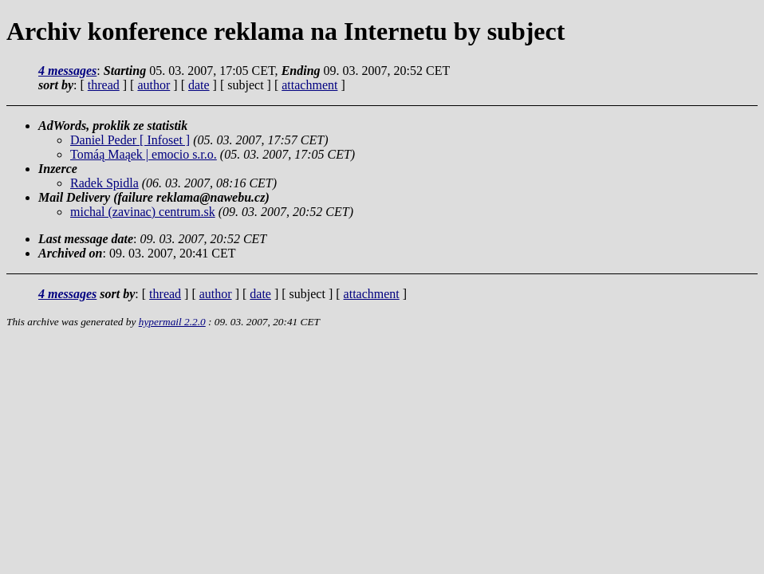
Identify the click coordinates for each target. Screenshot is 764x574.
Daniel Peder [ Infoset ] (130, 140)
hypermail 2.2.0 (172, 322)
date (199, 85)
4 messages (67, 70)
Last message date (85, 239)
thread (104, 85)
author (153, 85)
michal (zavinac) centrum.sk (142, 211)
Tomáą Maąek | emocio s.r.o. (143, 154)
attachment (309, 85)
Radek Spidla (104, 183)
